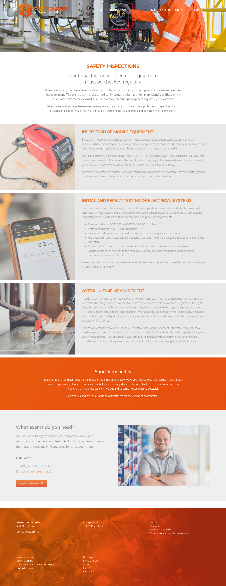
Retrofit (153, 522)
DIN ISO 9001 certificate (28, 532)
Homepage (88, 557)
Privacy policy (89, 571)
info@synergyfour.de (92, 522)
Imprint (86, 568)
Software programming (161, 529)
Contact (87, 564)
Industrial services (25, 557)
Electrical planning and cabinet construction (170, 533)
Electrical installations (26, 568)
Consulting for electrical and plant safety (35, 564)
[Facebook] (113, 532)
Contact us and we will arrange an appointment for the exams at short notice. (113, 396)
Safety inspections (25, 561)
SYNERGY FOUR (91, 561)
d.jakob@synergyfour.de (34, 471)
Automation (155, 526)
